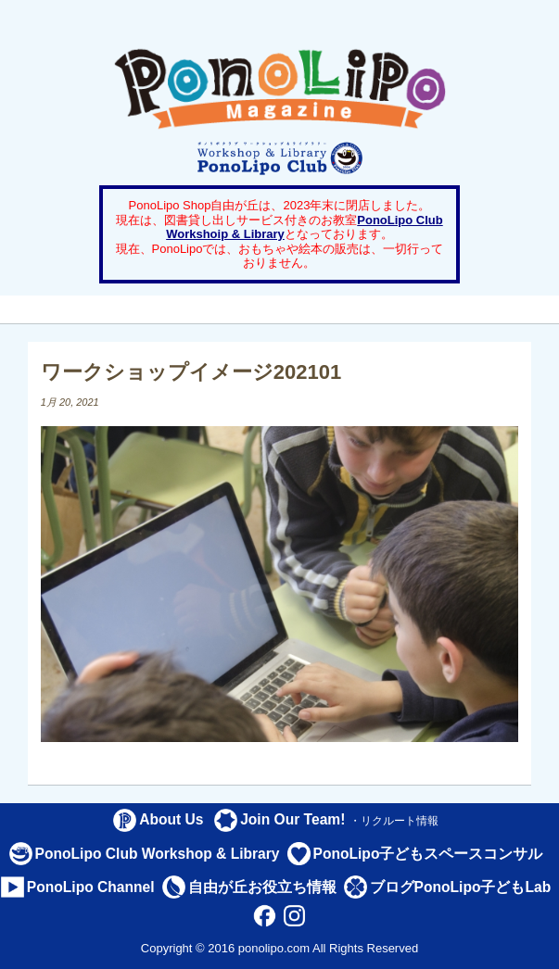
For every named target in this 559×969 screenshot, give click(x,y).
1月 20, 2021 (70, 402)
